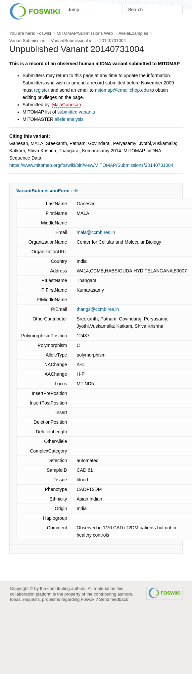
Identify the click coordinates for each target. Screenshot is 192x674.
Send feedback (113, 599)
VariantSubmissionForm (43, 190)
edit (75, 191)
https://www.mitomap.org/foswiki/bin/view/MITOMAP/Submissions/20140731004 (91, 165)
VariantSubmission (27, 40)
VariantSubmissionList (72, 40)
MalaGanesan (66, 104)
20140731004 (112, 40)
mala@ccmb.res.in (96, 232)
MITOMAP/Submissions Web (85, 33)
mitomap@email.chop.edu (122, 90)
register (41, 90)
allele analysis (69, 119)
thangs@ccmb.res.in (98, 309)
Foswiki (43, 33)
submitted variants (76, 112)
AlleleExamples (133, 33)
